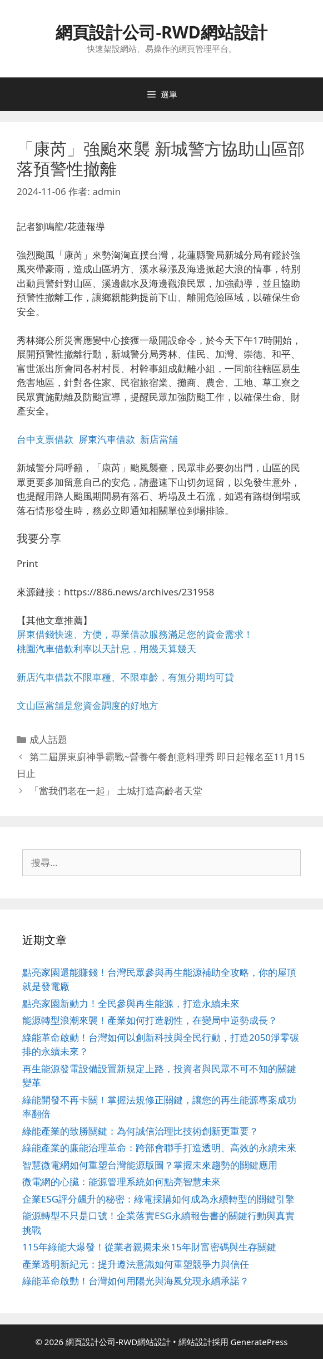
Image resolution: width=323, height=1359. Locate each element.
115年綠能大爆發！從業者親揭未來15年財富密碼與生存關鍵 (149, 1246)
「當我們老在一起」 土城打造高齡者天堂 (115, 790)
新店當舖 (159, 439)
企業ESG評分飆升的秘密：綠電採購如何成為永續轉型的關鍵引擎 (158, 1198)
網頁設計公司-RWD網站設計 (161, 32)
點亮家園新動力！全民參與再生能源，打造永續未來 (131, 1003)
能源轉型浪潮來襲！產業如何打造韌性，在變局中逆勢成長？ (149, 1020)
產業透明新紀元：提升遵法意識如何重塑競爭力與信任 (135, 1264)
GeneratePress (258, 1341)
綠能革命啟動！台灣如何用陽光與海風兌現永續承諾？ (135, 1280)
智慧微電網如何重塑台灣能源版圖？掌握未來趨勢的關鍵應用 (149, 1164)
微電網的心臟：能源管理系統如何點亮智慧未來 (121, 1181)
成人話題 (48, 739)
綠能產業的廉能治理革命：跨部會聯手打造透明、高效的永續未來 (159, 1147)
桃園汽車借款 (45, 648)
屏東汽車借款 (106, 439)
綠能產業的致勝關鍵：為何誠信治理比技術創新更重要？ (140, 1131)
